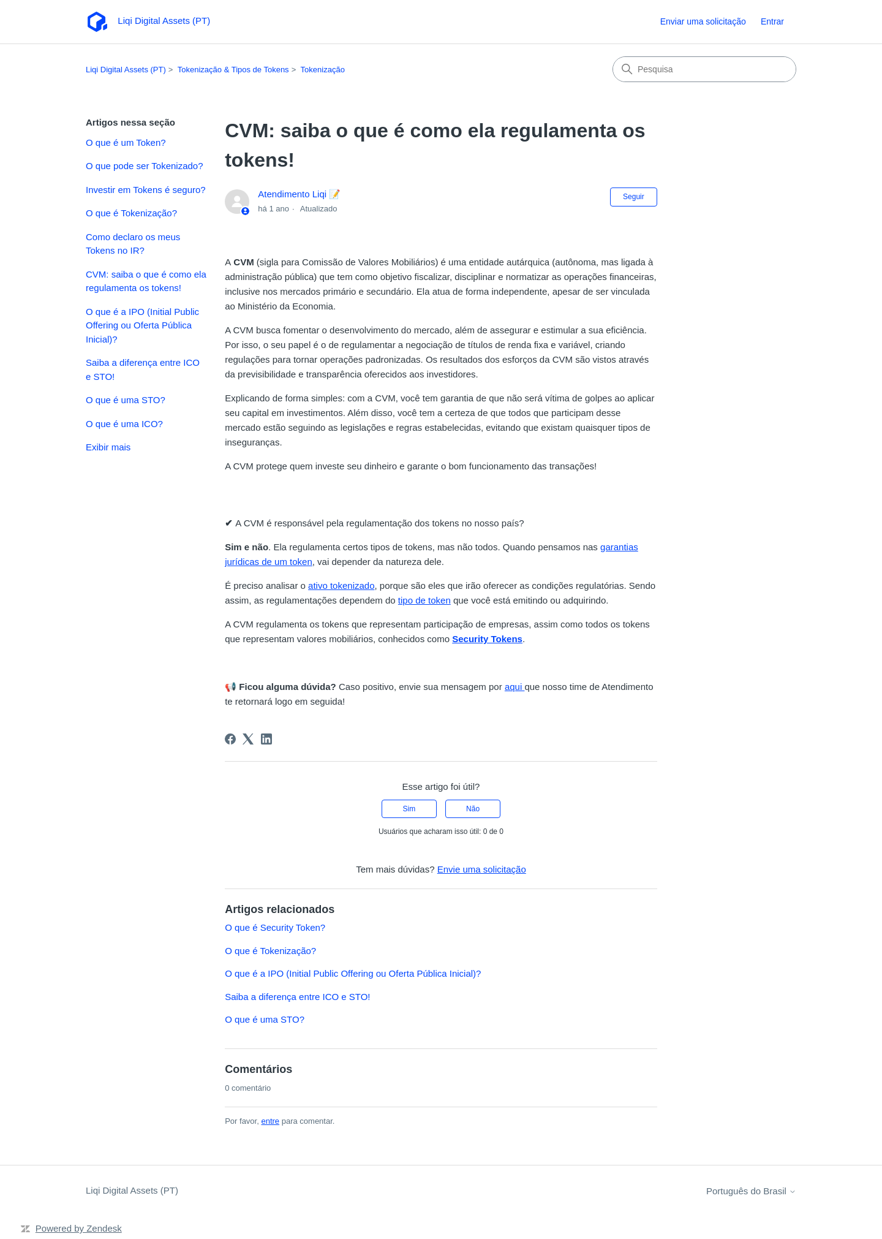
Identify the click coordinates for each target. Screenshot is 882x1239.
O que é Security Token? (275, 927)
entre (270, 1121)
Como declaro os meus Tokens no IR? (133, 244)
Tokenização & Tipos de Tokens (233, 69)
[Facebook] (230, 739)
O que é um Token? (126, 142)
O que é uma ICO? (124, 424)
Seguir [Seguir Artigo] (633, 196)
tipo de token (424, 600)
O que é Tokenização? (131, 213)
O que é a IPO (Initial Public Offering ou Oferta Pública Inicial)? (142, 325)
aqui (515, 686)
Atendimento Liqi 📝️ (299, 194)
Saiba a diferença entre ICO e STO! (143, 369)
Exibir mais (108, 447)
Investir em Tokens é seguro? (146, 189)
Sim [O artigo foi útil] (409, 809)
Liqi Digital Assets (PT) (126, 69)
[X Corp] (248, 739)
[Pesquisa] (704, 69)
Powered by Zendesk (79, 1228)
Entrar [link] (772, 21)
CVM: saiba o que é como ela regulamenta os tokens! (146, 281)
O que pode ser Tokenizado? (144, 166)
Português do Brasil (751, 1191)
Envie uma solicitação (481, 869)
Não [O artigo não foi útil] (473, 809)
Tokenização (323, 69)
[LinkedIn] (266, 739)
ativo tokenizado (341, 585)
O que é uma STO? (125, 400)
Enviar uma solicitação (703, 21)
